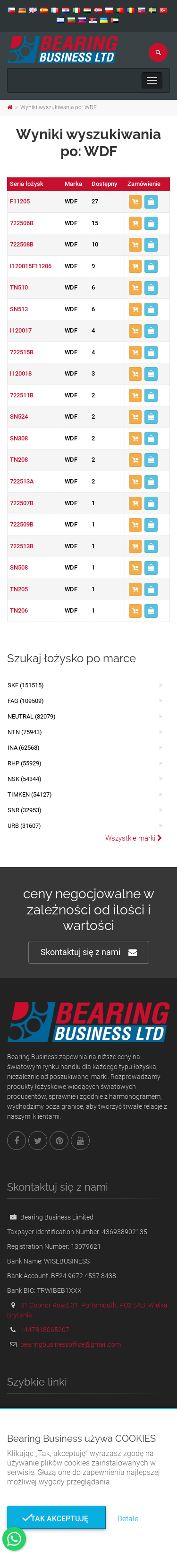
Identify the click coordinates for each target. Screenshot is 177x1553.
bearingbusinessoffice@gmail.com (70, 1344)
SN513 (19, 309)
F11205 (20, 201)
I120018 (21, 373)
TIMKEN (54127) (30, 794)
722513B (22, 546)
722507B (22, 503)
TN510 (19, 287)
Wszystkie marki (133, 838)
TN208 (19, 459)
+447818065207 (44, 1330)
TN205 (19, 589)
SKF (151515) (26, 685)
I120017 (21, 330)
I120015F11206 (30, 266)
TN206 (19, 610)
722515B (22, 352)
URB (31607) (24, 825)
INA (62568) (24, 747)
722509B (22, 524)
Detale (128, 1518)
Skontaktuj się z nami (89, 952)
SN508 (19, 567)
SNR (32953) (25, 810)
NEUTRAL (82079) (32, 716)
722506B (22, 223)
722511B (22, 395)
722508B (22, 244)
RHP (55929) (25, 763)
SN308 (19, 438)
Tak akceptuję (56, 1518)
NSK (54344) (25, 778)
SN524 (19, 416)
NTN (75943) (25, 732)
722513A (22, 481)
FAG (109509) (26, 700)
